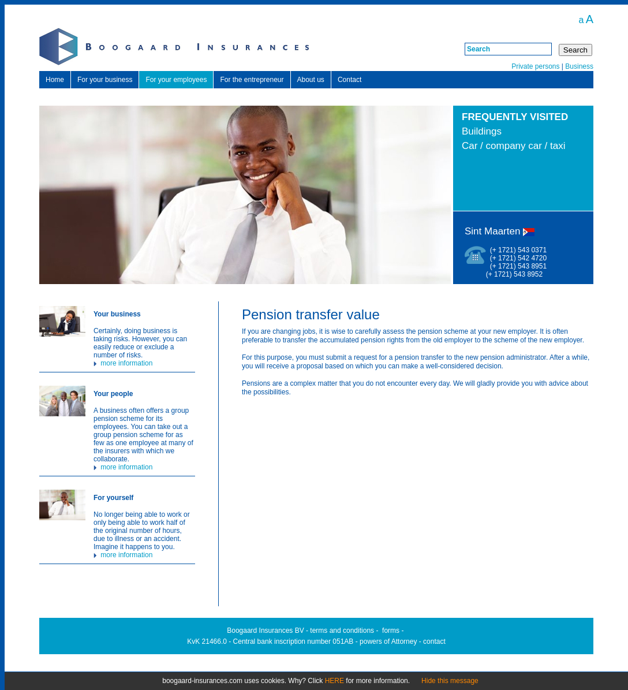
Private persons (535, 66)
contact (434, 641)
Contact (349, 80)
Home (55, 80)
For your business (104, 80)
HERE (334, 681)
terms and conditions (342, 630)
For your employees (176, 80)
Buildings (482, 131)
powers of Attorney (388, 641)
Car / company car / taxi (514, 145)
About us (310, 80)
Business (579, 66)
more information (123, 363)
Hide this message (450, 681)
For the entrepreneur (251, 80)
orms (391, 630)
